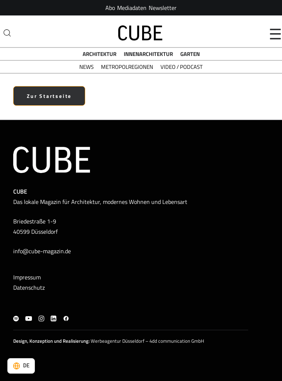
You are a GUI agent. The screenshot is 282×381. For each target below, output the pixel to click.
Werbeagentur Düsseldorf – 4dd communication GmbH (147, 341)
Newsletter (163, 7)
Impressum (27, 277)
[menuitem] (110, 7)
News (86, 67)
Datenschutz (29, 287)
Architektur (99, 54)
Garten (190, 54)
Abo (110, 7)
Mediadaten (132, 7)
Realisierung (75, 341)
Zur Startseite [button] (49, 96)
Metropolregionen (127, 67)
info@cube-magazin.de (42, 251)
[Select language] (21, 366)
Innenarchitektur (148, 54)
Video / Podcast (181, 67)
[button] (16, 319)
